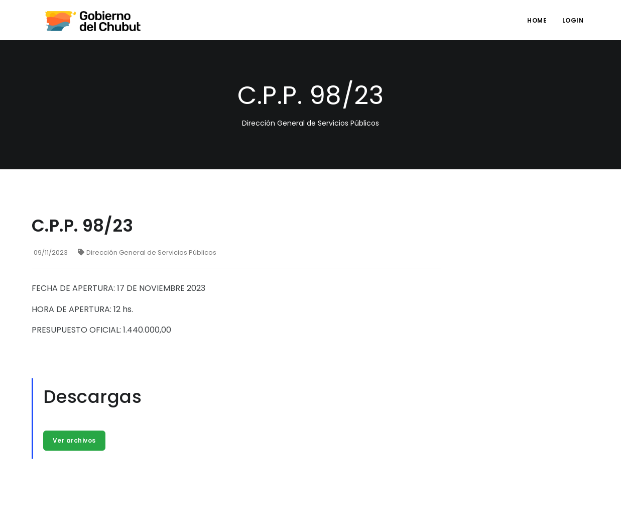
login (573, 20)
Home (537, 20)
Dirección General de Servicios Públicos (147, 252)
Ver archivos (74, 440)
